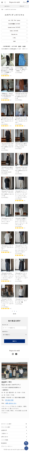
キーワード (5, 325)
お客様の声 (4, 430)
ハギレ (14, 38)
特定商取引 (4, 443)
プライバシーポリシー (7, 446)
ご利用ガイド (4, 433)
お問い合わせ (4, 436)
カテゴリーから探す (6, 424)
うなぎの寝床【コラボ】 (14, 24)
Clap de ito (14, 34)
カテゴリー (5, 331)
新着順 (24, 46)
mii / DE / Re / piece (14, 20)
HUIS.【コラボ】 (14, 31)
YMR (14, 41)
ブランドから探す (5, 427)
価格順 (19, 46)
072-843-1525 (9, 400)
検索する (15, 341)
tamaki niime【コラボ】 (14, 27)
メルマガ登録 (4, 440)
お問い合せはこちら (10, 403)
